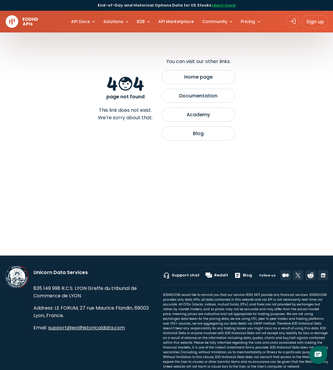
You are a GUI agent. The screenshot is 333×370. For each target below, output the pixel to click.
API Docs (80, 22)
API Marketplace (176, 22)
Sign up (315, 22)
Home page (198, 77)
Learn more (224, 5)
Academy (198, 114)
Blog (198, 133)
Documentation (198, 95)
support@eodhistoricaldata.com (86, 327)
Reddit (216, 275)
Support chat (181, 275)
